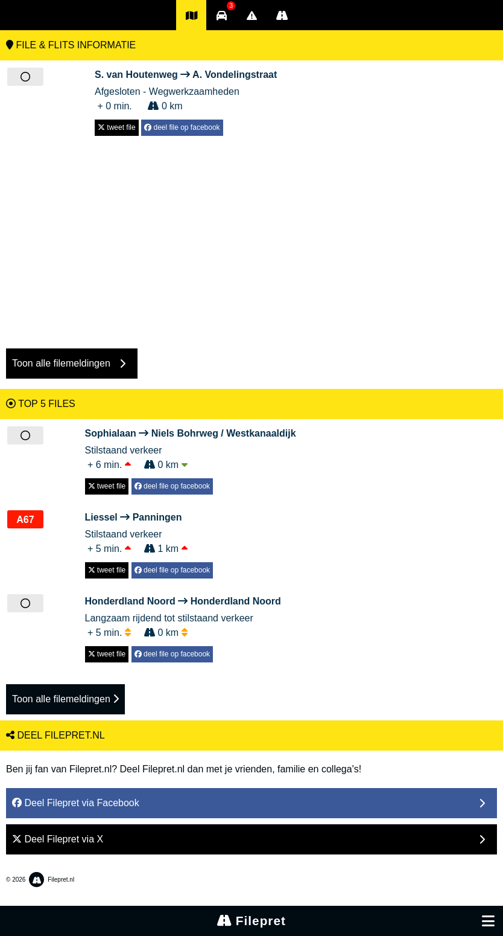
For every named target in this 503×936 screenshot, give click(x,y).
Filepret (251, 921)
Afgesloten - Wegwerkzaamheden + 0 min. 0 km (186, 89)
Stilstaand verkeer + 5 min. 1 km (149, 532)
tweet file (117, 127)
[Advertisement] (251, 236)
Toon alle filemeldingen (65, 699)
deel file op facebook (182, 127)
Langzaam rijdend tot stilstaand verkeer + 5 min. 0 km (183, 616)
